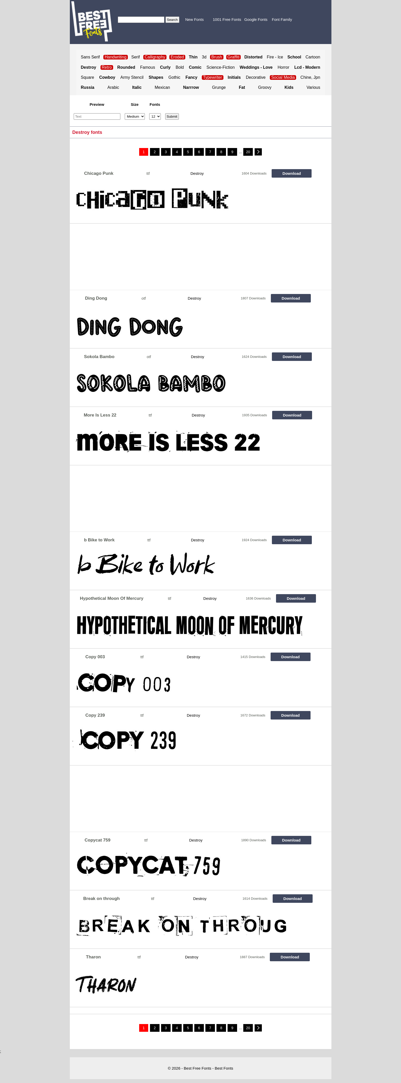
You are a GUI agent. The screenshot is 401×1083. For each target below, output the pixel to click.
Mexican (162, 87)
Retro (107, 67)
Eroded (177, 57)
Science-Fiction (220, 67)
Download (291, 173)
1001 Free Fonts (227, 19)
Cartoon (313, 57)
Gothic (174, 77)
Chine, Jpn (310, 77)
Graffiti (234, 57)
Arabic (113, 87)
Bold (180, 67)
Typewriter (212, 77)
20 (248, 152)
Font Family (282, 19)
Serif (135, 57)
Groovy (265, 87)
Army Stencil (132, 77)
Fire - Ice (275, 57)
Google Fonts (256, 19)
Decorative (255, 77)
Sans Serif (90, 57)
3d (204, 57)
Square (87, 77)
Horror (283, 67)
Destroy (197, 173)
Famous (147, 67)
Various (313, 87)
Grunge (219, 87)
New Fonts (194, 19)
